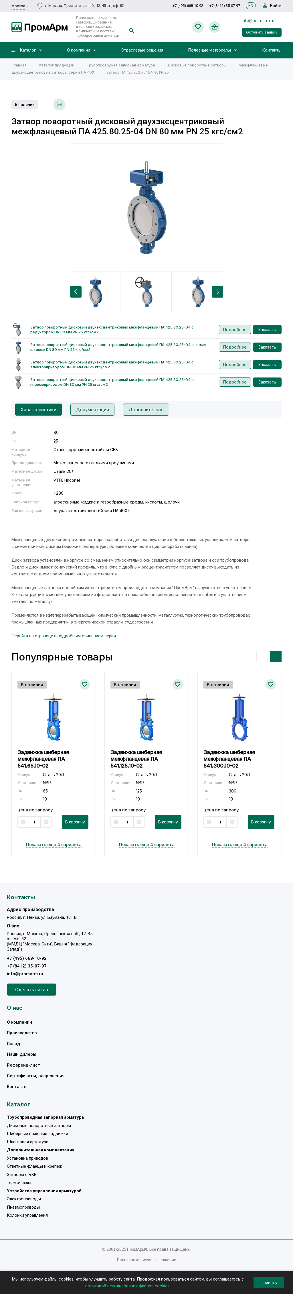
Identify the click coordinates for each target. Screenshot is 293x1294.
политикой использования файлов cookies (127, 1286)
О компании (78, 50)
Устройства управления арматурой (44, 1190)
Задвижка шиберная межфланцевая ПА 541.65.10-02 (43, 759)
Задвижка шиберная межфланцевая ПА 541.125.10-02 (136, 759)
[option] (147, 206)
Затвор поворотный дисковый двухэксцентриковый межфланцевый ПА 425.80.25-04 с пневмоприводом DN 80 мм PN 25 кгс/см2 (112, 382)
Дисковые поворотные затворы (39, 1125)
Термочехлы (19, 1182)
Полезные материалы (209, 50)
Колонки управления (27, 1215)
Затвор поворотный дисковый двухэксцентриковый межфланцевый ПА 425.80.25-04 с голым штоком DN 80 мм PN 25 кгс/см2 (118, 347)
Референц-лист (23, 1065)
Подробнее (235, 329)
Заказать (267, 329)
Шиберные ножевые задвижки (37, 1133)
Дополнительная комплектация (40, 1150)
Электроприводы (24, 1199)
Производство (22, 1032)
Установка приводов (27, 1158)
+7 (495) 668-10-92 (188, 5)
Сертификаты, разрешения (36, 1075)
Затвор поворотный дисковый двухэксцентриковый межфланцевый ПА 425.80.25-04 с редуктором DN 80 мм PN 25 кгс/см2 (112, 329)
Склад (13, 1043)
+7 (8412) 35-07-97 (224, 5)
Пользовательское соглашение (146, 1260)
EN (250, 5)
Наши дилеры (21, 1054)
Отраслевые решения (142, 50)
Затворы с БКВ (22, 1174)
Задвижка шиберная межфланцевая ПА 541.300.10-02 (229, 759)
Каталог (28, 50)
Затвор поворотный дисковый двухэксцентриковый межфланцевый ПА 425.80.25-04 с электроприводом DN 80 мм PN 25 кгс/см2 (112, 364)
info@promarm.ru (258, 20)
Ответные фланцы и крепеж (34, 1166)
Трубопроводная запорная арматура (45, 1117)
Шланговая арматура (27, 1141)
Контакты (272, 50)
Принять (268, 1282)
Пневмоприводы (23, 1207)
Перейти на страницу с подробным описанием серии (63, 635)
